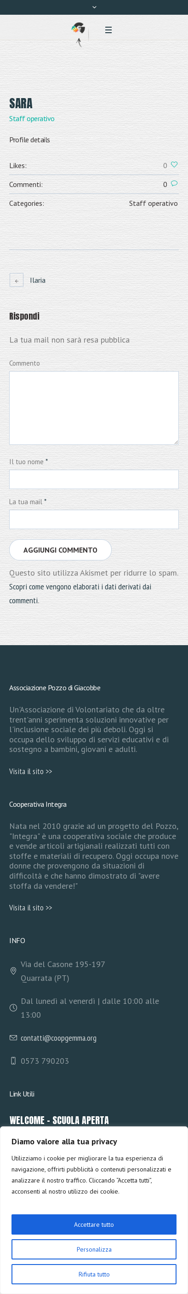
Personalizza (94, 1249)
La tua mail (27, 501)
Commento (24, 363)
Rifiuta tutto (94, 1274)
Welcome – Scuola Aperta (59, 1120)
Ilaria (38, 280)
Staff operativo (153, 203)
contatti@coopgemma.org (59, 1037)
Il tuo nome (28, 461)
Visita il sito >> (30, 771)
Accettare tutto (94, 1224)
